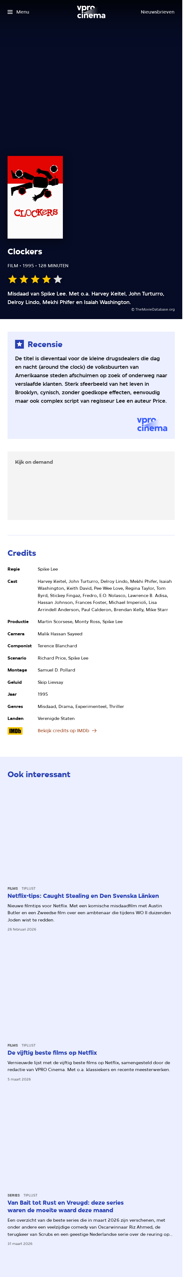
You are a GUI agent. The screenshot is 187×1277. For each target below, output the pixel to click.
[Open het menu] (18, 12)
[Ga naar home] (91, 12)
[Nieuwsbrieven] (157, 12)
